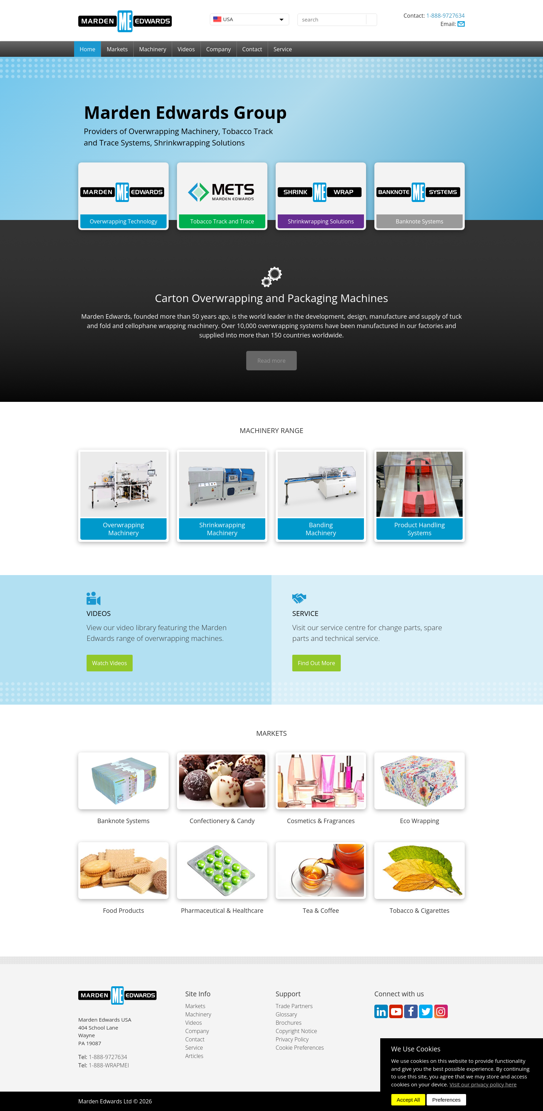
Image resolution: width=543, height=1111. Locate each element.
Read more (271, 360)
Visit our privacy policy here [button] (483, 1084)
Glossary (286, 1014)
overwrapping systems (290, 325)
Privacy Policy (292, 1039)
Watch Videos (109, 663)
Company (218, 49)
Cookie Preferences (300, 1047)
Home (87, 49)
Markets (117, 49)
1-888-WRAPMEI (109, 1065)
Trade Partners (294, 1006)
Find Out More (316, 663)
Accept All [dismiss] (408, 1100)
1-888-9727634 (445, 15)
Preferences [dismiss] (446, 1100)
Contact (252, 49)
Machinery (152, 49)
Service (283, 49)
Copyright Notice (296, 1031)
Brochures (289, 1022)
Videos (186, 49)
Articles (194, 1056)
